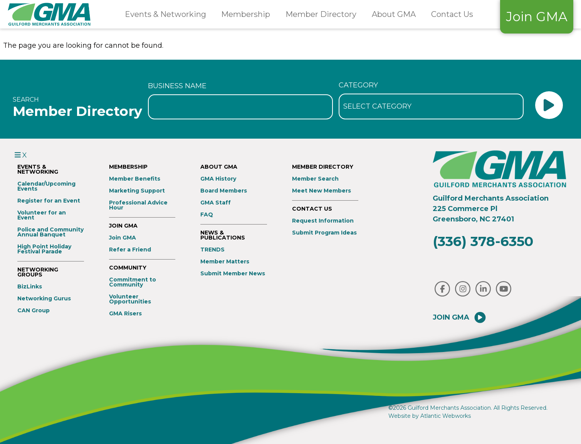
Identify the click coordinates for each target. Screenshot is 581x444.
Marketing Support (137, 190)
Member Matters (224, 261)
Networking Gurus (44, 298)
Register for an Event (48, 200)
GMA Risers (125, 313)
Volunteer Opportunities (130, 299)
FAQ (206, 214)
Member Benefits (134, 178)
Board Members (223, 190)
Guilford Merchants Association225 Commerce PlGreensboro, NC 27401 (491, 208)
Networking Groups (37, 272)
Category (358, 85)
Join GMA (537, 16)
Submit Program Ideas (324, 232)
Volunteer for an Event (41, 215)
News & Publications (222, 235)
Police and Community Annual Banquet (50, 232)
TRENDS (212, 249)
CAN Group (33, 310)
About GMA (394, 14)
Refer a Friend (130, 249)
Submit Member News (232, 273)
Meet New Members (321, 190)
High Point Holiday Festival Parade (44, 249)
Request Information (323, 220)
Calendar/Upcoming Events (46, 186)
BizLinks (29, 286)
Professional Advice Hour (138, 205)
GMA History (218, 178)
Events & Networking (165, 14)
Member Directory (320, 14)
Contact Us (452, 14)
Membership (245, 14)
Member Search (315, 178)
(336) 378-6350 (483, 241)
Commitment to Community (132, 282)
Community (127, 267)
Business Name (177, 86)
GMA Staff (215, 202)
